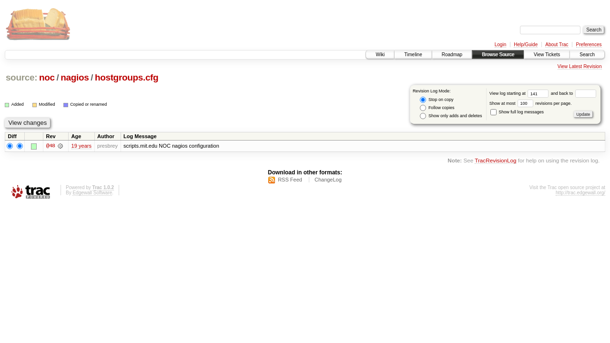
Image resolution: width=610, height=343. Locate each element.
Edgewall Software (92, 192)
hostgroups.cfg (126, 77)
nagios (75, 77)
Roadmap (452, 54)
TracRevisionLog (495, 161)
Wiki (380, 54)
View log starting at (520, 93)
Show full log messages (517, 112)
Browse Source (498, 54)
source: (21, 77)
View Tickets (547, 54)
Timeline (413, 54)
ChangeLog (328, 179)
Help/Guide (526, 44)
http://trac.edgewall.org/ (580, 192)
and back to (573, 93)
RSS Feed (290, 179)
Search (587, 54)
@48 (50, 146)
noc (47, 77)
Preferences (589, 44)
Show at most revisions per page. (530, 103)
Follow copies (437, 108)
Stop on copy (436, 100)
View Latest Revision (580, 66)
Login (500, 44)
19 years (81, 146)
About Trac (556, 44)
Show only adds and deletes (451, 116)
